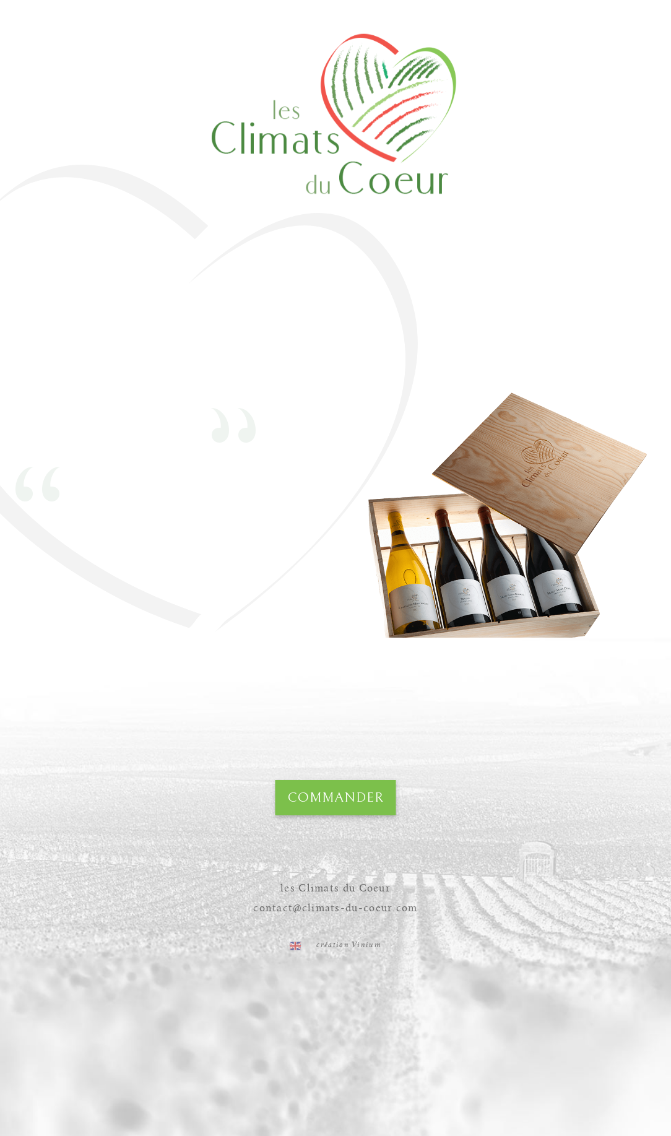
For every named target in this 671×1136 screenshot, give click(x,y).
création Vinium (348, 945)
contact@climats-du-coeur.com (335, 908)
